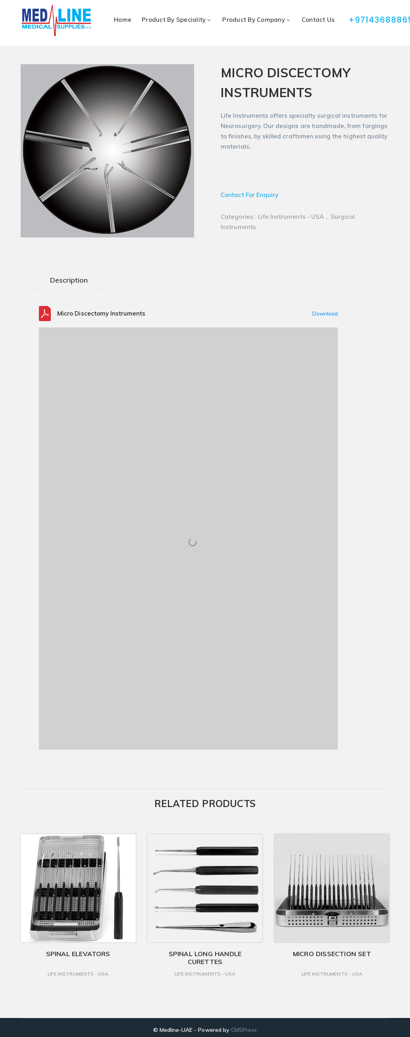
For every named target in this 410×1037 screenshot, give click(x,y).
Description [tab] (69, 280)
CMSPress (244, 1029)
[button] (179, 72)
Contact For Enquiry (249, 195)
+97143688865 (369, 19)
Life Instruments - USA (291, 216)
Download (325, 313)
